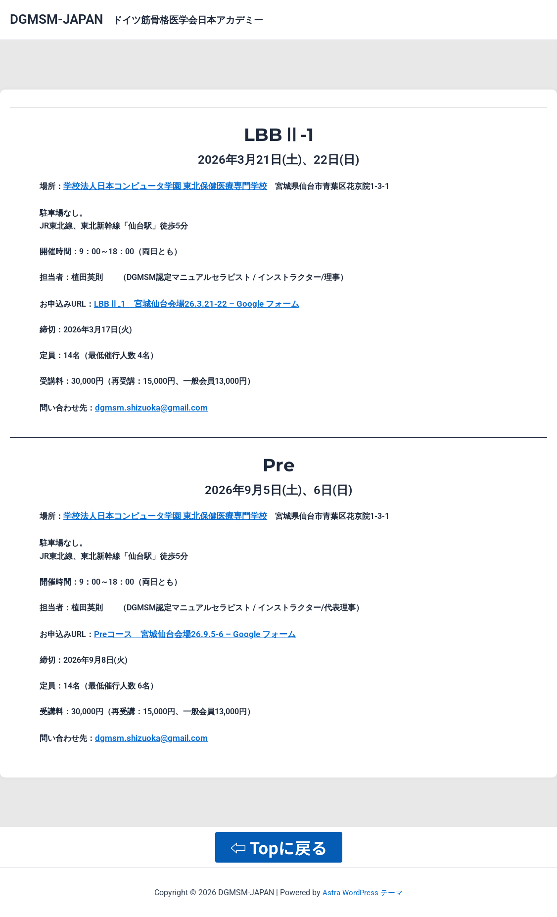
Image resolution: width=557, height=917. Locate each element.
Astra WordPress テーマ (363, 892)
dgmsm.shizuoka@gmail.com (147, 404)
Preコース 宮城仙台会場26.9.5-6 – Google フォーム (188, 627)
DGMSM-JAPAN (56, 19)
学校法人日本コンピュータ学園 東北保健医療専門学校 (159, 185)
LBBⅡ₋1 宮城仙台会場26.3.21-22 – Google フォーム (190, 301)
